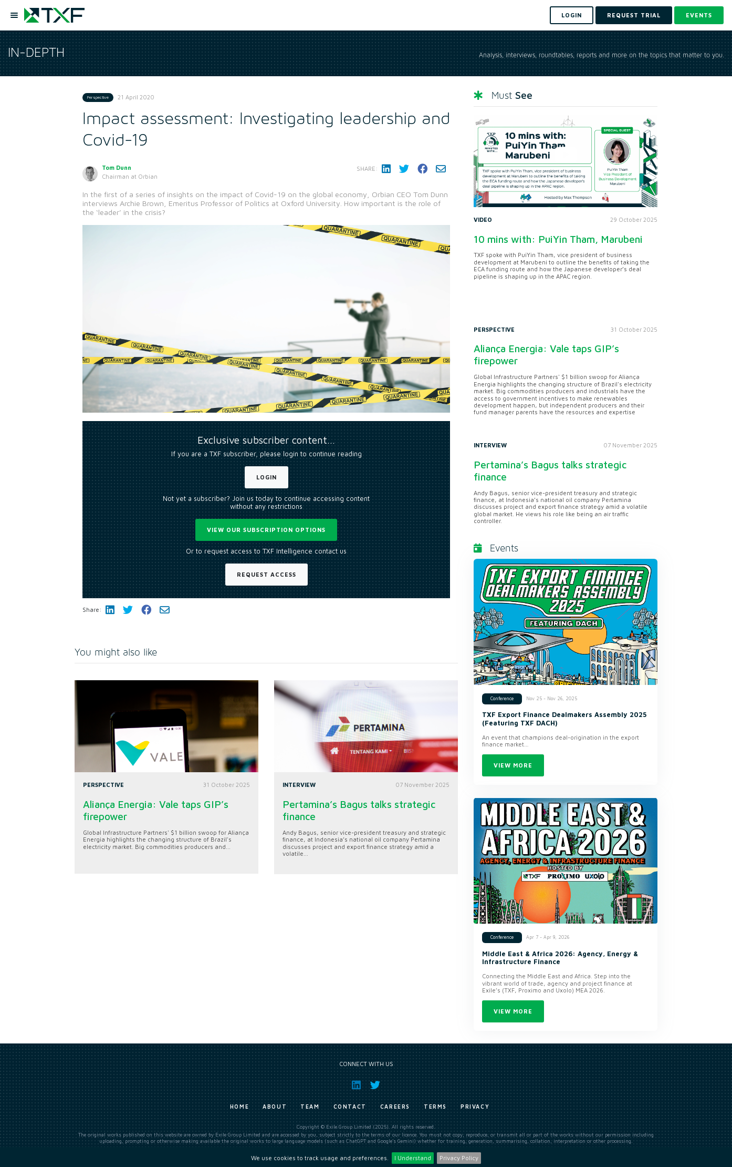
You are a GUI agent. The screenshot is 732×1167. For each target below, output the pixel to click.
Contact (350, 1106)
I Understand (412, 1157)
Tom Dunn (116, 167)
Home (239, 1106)
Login (266, 477)
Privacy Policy (459, 1157)
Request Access (266, 574)
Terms (435, 1106)
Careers (395, 1106)
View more (513, 765)
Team (309, 1106)
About (275, 1106)
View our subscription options (266, 529)
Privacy (475, 1106)
